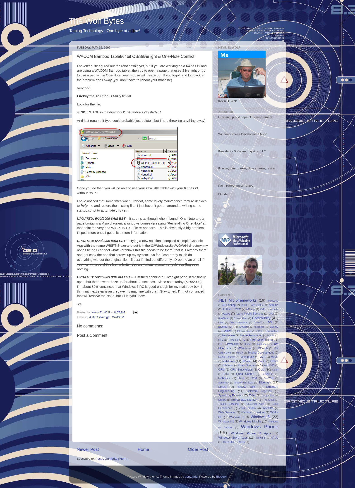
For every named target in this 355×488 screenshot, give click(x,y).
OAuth (261, 361)
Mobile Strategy (226, 357)
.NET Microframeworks (237, 300)
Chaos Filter (240, 318)
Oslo (261, 369)
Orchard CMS (266, 365)
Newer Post (88, 449)
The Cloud (268, 399)
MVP (262, 357)
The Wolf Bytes (96, 21)
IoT (220, 344)
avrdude (273, 309)
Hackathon (272, 331)
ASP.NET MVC (232, 309)
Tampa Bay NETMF (244, 399)
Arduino (273, 305)
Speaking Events (229, 395)
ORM (221, 369)
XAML (274, 437)
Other (275, 369)
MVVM (274, 357)
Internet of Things (261, 339)
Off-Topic (227, 365)
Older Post (198, 449)
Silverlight (103, 317)
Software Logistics (259, 391)
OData (274, 361)
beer (271, 313)
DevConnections (238, 322)
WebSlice (246, 412)
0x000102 (273, 300)
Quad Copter (244, 374)
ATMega (250, 309)
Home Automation (251, 335)
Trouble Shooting (228, 404)
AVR (262, 309)
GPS (258, 331)
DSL (270, 322)
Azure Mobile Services (249, 313)
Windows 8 (260, 417)
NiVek (246, 361)
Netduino (228, 361)
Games (227, 331)
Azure (226, 313)
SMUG (222, 386)
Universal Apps (256, 404)
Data (220, 322)
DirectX (258, 322)
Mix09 (239, 352)
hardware (228, 335)
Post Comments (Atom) (111, 458)
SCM (254, 378)
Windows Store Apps (233, 437)
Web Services (226, 412)
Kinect (247, 344)
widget (261, 412)
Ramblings (267, 374)
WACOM (118, 317)
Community (261, 318)
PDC (226, 374)
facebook (259, 326)
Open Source (246, 365)
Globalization (244, 331)
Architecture (257, 305)
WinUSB (260, 437)
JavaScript (232, 344)
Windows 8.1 (226, 421)
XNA (241, 442)
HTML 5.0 (233, 339)
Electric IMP (225, 326)
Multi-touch (247, 357)
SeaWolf (268, 378)
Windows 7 (236, 417)
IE (244, 339)
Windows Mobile (250, 421)
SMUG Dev (246, 386)
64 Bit (92, 317)
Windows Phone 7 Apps (251, 433)
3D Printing (228, 305)
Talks (252, 395)
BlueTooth (223, 318)
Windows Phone (259, 426)
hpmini (271, 335)
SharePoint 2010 (243, 382)
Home (143, 449)
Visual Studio (247, 408)
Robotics (224, 378)
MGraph (263, 348)
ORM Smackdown (241, 369)
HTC (220, 339)
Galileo (274, 326)
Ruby (241, 378)
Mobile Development (261, 352)
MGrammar (245, 348)
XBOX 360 (228, 442)
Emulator (244, 326)
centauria (191, 476)
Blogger (221, 476)
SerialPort (223, 382)
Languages (262, 344)
